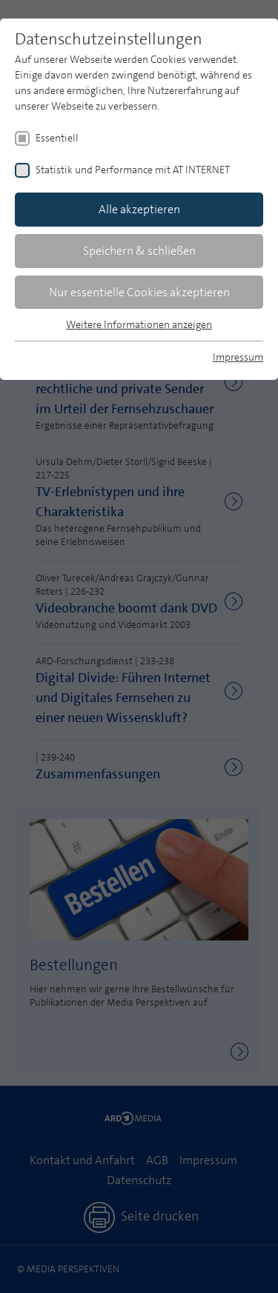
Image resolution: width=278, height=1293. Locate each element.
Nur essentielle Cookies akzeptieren (139, 292)
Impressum (238, 357)
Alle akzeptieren (139, 209)
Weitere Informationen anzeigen (139, 324)
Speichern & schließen (139, 250)
